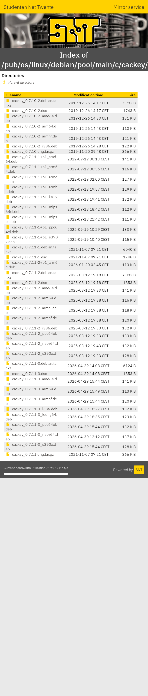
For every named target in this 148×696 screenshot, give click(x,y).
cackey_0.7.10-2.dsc (26, 110)
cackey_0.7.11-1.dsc (26, 257)
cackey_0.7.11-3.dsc (26, 373)
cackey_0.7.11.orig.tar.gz (30, 454)
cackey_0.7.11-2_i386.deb (31, 328)
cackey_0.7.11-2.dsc (26, 282)
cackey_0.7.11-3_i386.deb (31, 409)
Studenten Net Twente (29, 6)
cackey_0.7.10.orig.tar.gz (30, 151)
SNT (139, 469)
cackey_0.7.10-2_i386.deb (31, 146)
